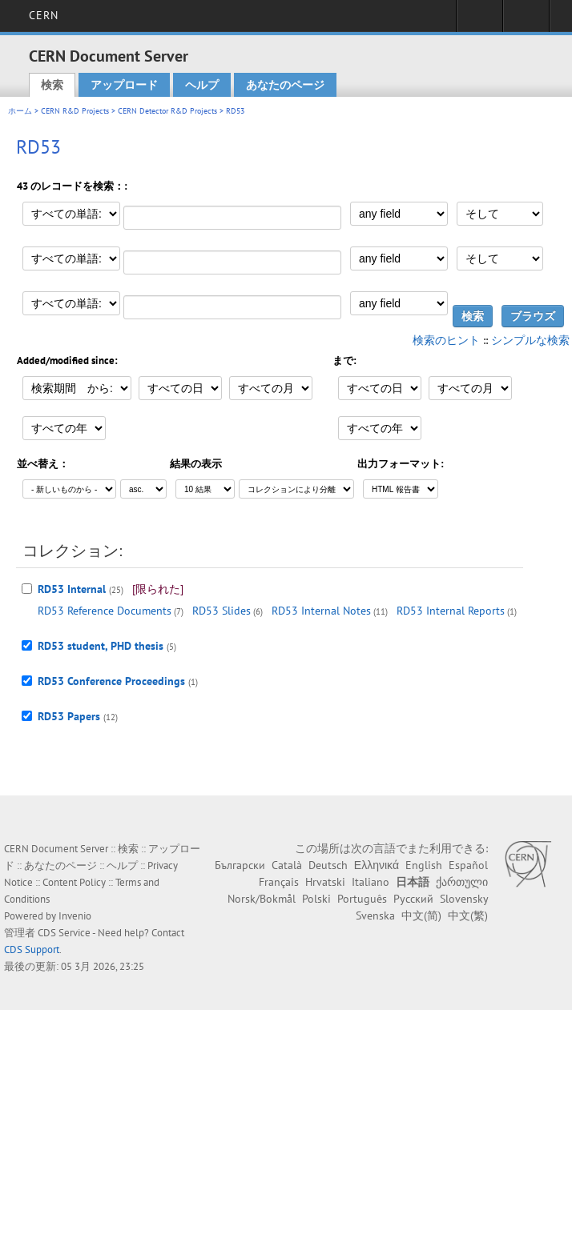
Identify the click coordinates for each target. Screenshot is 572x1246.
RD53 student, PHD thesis (100, 646)
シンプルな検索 (530, 340)
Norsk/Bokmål (262, 898)
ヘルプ (202, 85)
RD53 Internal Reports (451, 610)
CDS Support (31, 949)
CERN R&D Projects (75, 111)
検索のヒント (446, 340)
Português (362, 898)
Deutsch (328, 865)
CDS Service (64, 933)
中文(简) (421, 915)
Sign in (479, 21)
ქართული (462, 882)
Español (468, 865)
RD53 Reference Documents (104, 610)
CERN (43, 15)
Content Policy (74, 882)
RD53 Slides (221, 610)
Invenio (74, 916)
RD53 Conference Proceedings (111, 681)
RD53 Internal (72, 589)
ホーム (20, 111)
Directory (526, 21)
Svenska (375, 915)
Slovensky (464, 898)
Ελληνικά (376, 865)
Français (279, 882)
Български (240, 865)
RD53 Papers (69, 716)
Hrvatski (325, 882)
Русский (413, 898)
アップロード (124, 85)
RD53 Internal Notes (321, 610)
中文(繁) (468, 915)
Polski (316, 898)
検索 (52, 85)
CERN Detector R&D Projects (167, 111)
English (423, 865)
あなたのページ (285, 85)
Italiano (370, 882)
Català (287, 865)
